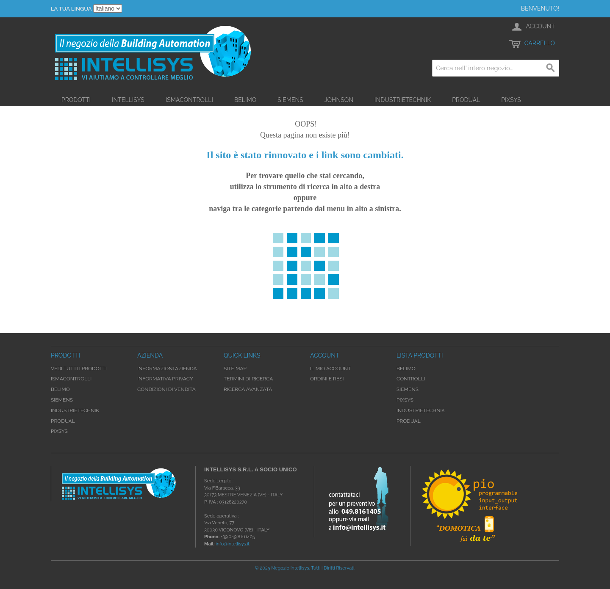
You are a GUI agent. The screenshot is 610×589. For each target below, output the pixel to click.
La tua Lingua (71, 9)
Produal (466, 99)
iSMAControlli (189, 99)
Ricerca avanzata (248, 389)
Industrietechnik (402, 99)
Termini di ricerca (248, 379)
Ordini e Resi (327, 379)
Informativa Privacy (165, 379)
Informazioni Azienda (167, 369)
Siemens (290, 99)
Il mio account (330, 369)
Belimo (245, 99)
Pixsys (511, 99)
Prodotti (76, 99)
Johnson (338, 99)
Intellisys (128, 99)
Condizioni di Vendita (166, 389)
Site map (235, 369)
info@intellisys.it (233, 544)
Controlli (410, 379)
